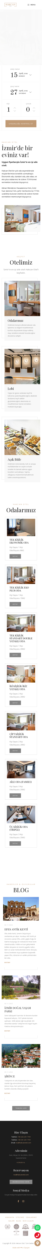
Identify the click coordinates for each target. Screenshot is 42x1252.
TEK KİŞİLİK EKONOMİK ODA (19, 541)
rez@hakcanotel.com (23, 1143)
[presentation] (7, 313)
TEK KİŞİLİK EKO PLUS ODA (19, 589)
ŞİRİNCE (9, 1076)
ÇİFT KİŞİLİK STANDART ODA (19, 735)
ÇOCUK (28, 104)
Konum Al (21, 1162)
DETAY (15, 556)
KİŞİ (8, 104)
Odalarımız (15, 320)
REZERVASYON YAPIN (21, 1182)
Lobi (11, 388)
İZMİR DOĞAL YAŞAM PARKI (17, 1009)
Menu (31, 5)
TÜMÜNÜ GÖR (21, 1108)
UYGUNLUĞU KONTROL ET (21, 124)
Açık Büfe (14, 459)
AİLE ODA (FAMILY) (21, 781)
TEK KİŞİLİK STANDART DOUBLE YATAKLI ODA (21, 638)
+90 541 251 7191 (24, 1140)
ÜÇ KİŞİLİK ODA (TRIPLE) (19, 828)
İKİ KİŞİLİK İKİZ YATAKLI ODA (18, 687)
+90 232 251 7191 (24, 1137)
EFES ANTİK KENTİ (16, 929)
